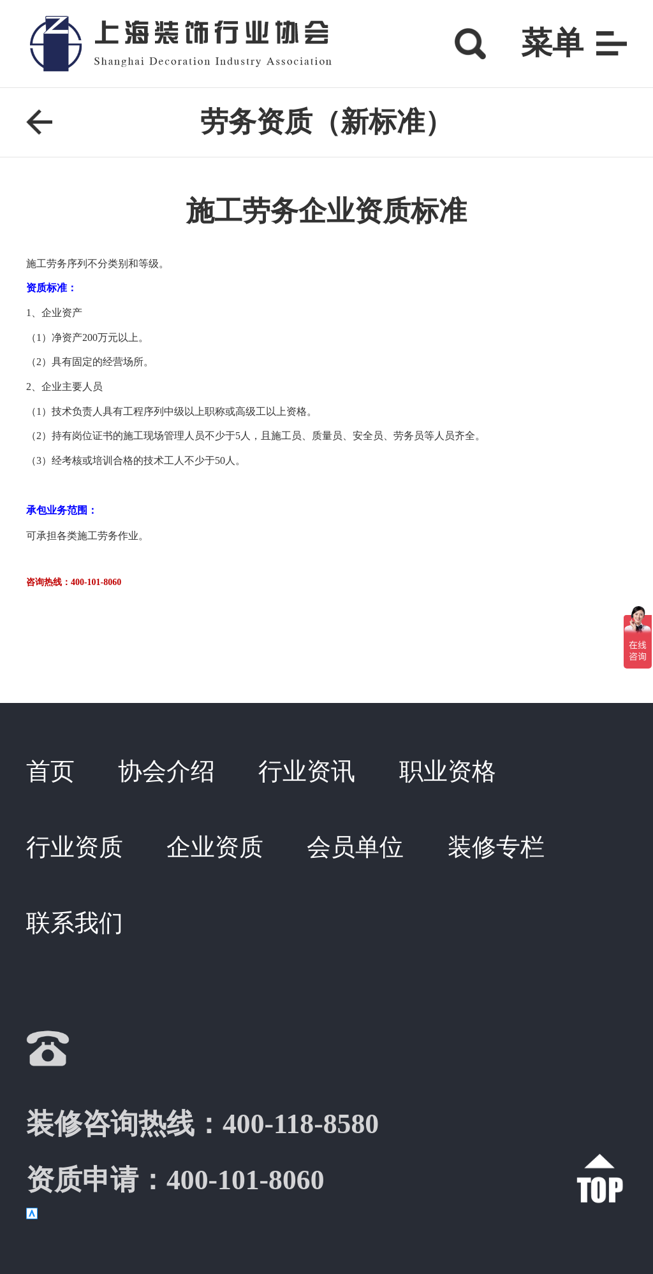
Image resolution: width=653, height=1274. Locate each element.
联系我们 (74, 922)
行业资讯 (306, 771)
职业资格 (447, 771)
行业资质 (74, 847)
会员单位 (355, 847)
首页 (50, 771)
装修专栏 (496, 847)
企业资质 (214, 847)
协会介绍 (166, 771)
